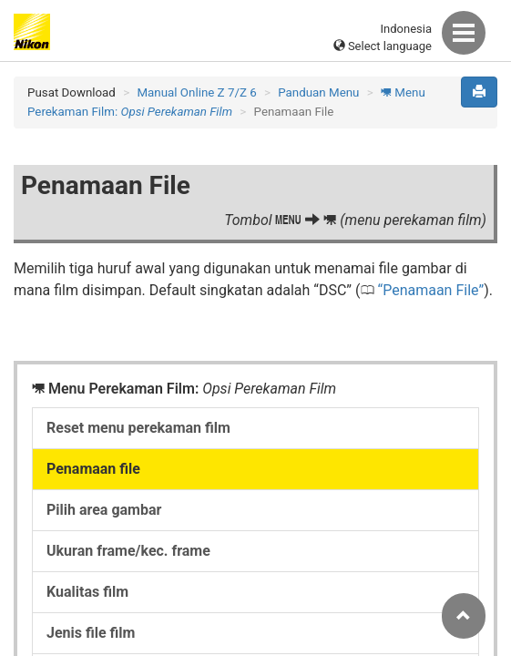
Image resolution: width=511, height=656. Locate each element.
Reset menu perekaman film (138, 427)
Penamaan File (430, 290)
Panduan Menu (318, 92)
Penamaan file (93, 468)
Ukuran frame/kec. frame (128, 550)
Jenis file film (90, 632)
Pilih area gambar (103, 509)
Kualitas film (87, 591)
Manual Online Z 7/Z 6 (196, 92)
